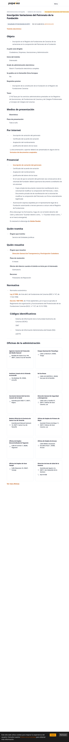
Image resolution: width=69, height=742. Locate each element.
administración (49, 24)
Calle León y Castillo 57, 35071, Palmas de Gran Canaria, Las (47, 402)
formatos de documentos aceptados (23, 152)
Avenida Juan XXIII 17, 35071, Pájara (21, 401)
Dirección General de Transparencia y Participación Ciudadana (35, 253)
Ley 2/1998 (14, 294)
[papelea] (14, 4)
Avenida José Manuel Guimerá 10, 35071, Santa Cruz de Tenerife (21, 425)
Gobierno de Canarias (35, 12)
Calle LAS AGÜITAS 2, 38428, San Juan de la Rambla (49, 377)
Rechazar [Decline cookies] (63, 735)
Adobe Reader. (35, 221)
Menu (56, 4)
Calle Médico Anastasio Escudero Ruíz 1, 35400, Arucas (47, 445)
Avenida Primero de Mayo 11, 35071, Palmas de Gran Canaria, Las (49, 425)
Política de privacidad (28, 737)
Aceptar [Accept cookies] (53, 735)
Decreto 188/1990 (16, 301)
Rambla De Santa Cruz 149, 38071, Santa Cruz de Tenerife (21, 356)
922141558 (43, 475)
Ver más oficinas (13, 484)
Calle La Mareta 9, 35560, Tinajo (48, 354)
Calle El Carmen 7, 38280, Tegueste (20, 446)
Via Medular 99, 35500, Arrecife (19, 379)
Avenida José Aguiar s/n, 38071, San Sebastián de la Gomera (48, 470)
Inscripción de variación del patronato (27, 165)
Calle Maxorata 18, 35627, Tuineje (20, 469)
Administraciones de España (16, 12)
